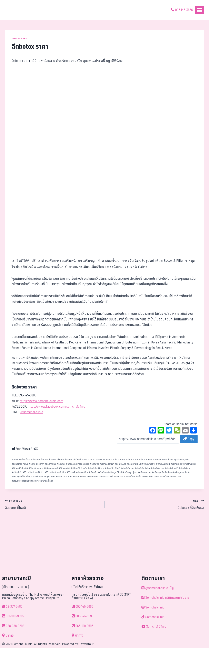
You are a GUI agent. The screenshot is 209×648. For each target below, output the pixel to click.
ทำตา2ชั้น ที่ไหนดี (112, 468)
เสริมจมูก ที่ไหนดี (114, 472)
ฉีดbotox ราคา (88, 459)
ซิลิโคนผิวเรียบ (177, 464)
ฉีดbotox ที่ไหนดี (54, 459)
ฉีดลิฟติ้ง (94, 464)
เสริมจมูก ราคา (144, 472)
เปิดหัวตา (102, 472)
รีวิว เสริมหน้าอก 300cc (55, 472)
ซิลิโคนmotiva (149, 464)
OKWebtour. (86, 644)
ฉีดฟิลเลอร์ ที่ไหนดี (20, 464)
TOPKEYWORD (19, 38)
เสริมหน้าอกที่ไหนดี (44, 481)
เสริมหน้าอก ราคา (150, 476)
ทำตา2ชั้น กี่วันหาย (96, 468)
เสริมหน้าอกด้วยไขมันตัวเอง (24, 481)
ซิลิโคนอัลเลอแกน (35, 468)
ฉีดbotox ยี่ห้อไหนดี (72, 459)
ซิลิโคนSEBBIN (163, 464)
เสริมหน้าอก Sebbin (114, 476)
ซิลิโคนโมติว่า (64, 468)
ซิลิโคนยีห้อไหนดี (19, 468)
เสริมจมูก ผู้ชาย (130, 472)
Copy (188, 439)
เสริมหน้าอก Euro (59, 476)
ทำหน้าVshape (157, 468)
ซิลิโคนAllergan (106, 464)
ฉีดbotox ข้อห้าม (39, 459)
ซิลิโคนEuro (120, 464)
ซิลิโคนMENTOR (134, 464)
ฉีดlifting (171, 459)
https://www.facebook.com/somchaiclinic (56, 406)
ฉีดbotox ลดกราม (104, 459)
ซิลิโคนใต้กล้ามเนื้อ (79, 468)
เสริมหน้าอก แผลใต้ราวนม (169, 476)
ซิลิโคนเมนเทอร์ (51, 468)
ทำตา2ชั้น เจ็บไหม (142, 468)
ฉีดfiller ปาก (132, 459)
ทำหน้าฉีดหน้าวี (171, 468)
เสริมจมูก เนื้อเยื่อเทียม (162, 472)
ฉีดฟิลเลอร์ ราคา (36, 464)
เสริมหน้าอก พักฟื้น (132, 476)
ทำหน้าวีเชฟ (184, 468)
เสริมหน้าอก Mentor (77, 476)
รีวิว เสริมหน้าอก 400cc (77, 472)
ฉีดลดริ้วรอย (83, 464)
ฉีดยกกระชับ (50, 464)
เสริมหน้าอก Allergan (40, 476)
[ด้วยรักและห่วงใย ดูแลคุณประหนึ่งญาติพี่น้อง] (15, 10)
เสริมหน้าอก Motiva (96, 476)
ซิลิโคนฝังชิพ (190, 464)
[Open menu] (199, 10)
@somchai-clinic (31, 412)
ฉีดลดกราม (71, 464)
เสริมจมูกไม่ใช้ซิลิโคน (21, 476)
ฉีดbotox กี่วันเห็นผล (21, 459)
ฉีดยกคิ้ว (61, 464)
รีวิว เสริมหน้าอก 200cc (33, 472)
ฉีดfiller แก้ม (145, 459)
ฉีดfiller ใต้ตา (159, 459)
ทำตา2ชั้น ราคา (127, 468)
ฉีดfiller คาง (119, 459)
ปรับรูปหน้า (17, 472)
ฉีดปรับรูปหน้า (182, 459)
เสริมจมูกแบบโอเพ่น (181, 472)
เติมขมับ (93, 472)
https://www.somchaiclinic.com (41, 401)
